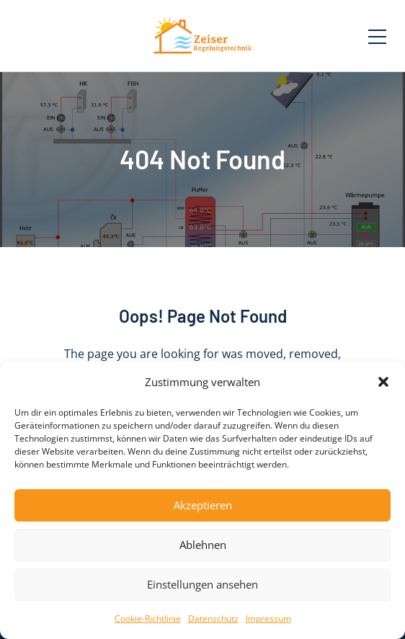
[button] (383, 382)
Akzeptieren (203, 505)
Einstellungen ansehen (202, 584)
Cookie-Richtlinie (148, 618)
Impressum (268, 618)
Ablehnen (202, 544)
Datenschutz (213, 618)
